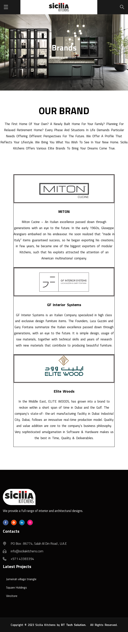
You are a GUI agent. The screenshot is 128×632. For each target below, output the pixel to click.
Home (55, 57)
